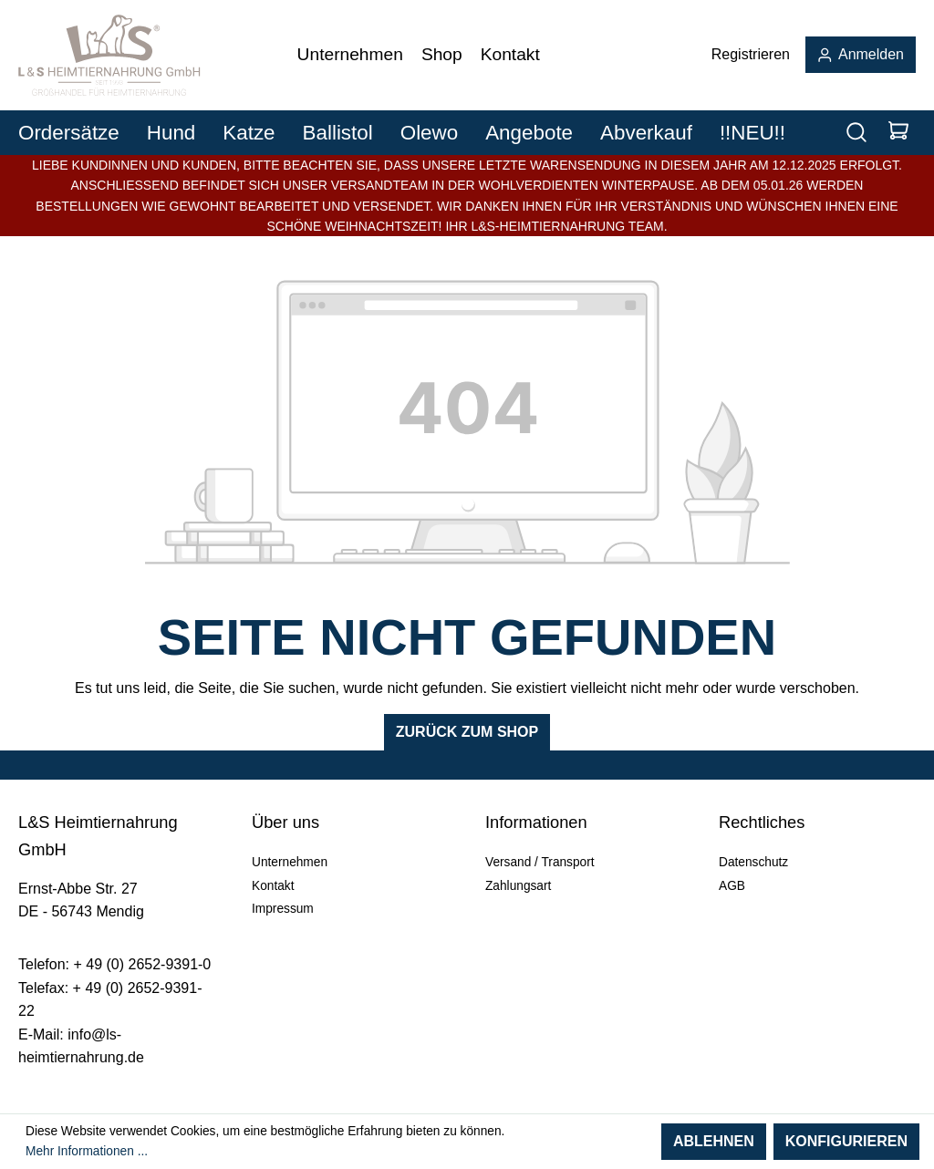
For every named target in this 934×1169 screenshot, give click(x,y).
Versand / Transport (540, 862)
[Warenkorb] (898, 132)
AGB (732, 886)
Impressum (283, 909)
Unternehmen (289, 862)
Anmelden (860, 54)
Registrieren (750, 54)
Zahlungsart (518, 886)
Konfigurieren (846, 1141)
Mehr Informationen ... (87, 1151)
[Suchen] (856, 132)
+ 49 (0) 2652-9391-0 (142, 964)
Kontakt (273, 886)
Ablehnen (713, 1141)
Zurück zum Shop (467, 732)
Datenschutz (753, 862)
